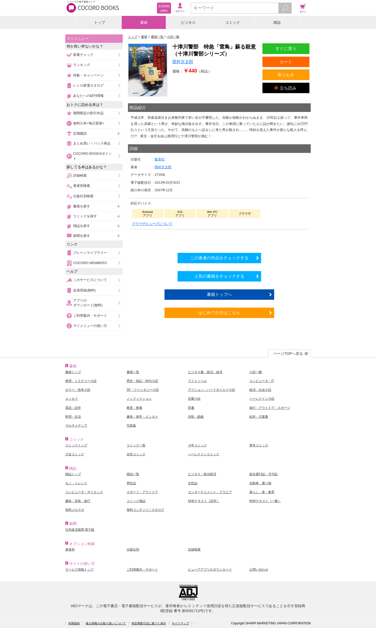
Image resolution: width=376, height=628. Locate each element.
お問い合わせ (258, 569)
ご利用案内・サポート (90, 316)
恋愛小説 (194, 398)
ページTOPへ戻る (288, 353)
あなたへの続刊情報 (88, 96)
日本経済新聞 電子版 (79, 529)
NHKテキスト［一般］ (265, 501)
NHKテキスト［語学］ (204, 501)
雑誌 (277, 22)
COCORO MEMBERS (90, 263)
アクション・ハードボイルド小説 (211, 390)
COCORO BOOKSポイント (92, 156)
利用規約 (74, 623)
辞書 (191, 408)
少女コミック (74, 454)
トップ (99, 22)
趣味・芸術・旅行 (77, 501)
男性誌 (131, 483)
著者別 (70, 549)
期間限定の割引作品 (88, 113)
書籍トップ (73, 372)
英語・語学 (73, 408)
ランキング (81, 65)
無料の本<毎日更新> (88, 123)
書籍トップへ (219, 294)
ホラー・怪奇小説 (77, 390)
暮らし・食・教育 (261, 492)
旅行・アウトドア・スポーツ (269, 408)
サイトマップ (180, 623)
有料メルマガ (74, 510)
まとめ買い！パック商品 (91, 143)
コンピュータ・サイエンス (84, 492)
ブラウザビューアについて (152, 224)
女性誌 (192, 483)
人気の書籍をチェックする (219, 276)
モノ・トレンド (76, 483)
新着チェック (83, 55)
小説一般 (255, 372)
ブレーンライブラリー (90, 253)
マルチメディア (76, 425)
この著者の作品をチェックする (219, 257)
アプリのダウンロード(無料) (88, 302)
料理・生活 (73, 416)
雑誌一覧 (133, 474)
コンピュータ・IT (261, 381)
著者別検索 (81, 186)
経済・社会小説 (260, 390)
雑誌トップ (73, 474)
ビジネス (188, 22)
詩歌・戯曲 (196, 416)
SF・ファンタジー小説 (143, 390)
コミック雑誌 (136, 501)
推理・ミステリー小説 (81, 381)
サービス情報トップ (79, 569)
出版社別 (133, 549)
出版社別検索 (83, 196)
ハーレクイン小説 (261, 398)
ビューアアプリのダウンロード (210, 569)
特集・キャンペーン (88, 75)
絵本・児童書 (258, 416)
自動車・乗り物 (260, 483)
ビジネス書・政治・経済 (205, 372)
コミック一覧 (136, 445)
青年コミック (258, 445)
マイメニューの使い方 (90, 326)
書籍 (144, 22)
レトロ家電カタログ (88, 85)
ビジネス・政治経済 (202, 474)
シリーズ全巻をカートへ (219, 239)
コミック (232, 22)
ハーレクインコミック (203, 454)
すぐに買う (285, 48)
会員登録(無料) (84, 290)
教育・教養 (134, 408)
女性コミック (136, 454)
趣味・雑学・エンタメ (142, 416)
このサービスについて (90, 280)
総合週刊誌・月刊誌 (263, 474)
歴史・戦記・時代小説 (142, 381)
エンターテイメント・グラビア (210, 492)
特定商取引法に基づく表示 (149, 623)
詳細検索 (80, 175)
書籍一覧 (133, 372)
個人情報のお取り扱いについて (106, 623)
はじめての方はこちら (219, 312)
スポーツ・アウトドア (142, 492)
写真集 (131, 425)
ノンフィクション (139, 398)
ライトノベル (197, 381)
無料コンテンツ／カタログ (145, 510)
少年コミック (197, 445)
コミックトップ (76, 445)
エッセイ (71, 398)
